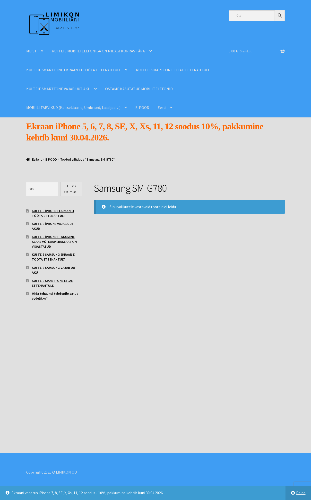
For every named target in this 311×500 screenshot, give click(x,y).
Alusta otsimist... (71, 189)
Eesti (162, 107)
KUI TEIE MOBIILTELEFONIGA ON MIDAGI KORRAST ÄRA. (99, 51)
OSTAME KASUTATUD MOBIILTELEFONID (139, 88)
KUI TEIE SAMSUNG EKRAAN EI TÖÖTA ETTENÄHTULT (54, 257)
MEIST (31, 51)
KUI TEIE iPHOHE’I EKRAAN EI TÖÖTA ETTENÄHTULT (53, 213)
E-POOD (142, 107)
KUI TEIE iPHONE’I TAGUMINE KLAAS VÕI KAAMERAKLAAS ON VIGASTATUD (54, 242)
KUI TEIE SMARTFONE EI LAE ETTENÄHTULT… (174, 69)
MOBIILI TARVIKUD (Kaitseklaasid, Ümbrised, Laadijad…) (73, 107)
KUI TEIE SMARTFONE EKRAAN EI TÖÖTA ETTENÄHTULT (73, 69)
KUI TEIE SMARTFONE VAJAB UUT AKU (58, 88)
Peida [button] (300, 492)
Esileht (37, 159)
